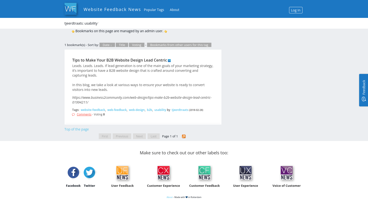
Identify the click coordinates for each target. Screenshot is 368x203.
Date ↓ (107, 45)
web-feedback (117, 110)
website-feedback (93, 110)
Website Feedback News (112, 9)
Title (122, 45)
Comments (84, 114)
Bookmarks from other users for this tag (179, 45)
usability (160, 110)
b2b (149, 110)
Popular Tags (154, 9)
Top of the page (77, 129)
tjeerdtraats (180, 110)
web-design (137, 110)
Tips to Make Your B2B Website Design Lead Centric (119, 60)
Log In (295, 10)
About (174, 9)
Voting (136, 45)
